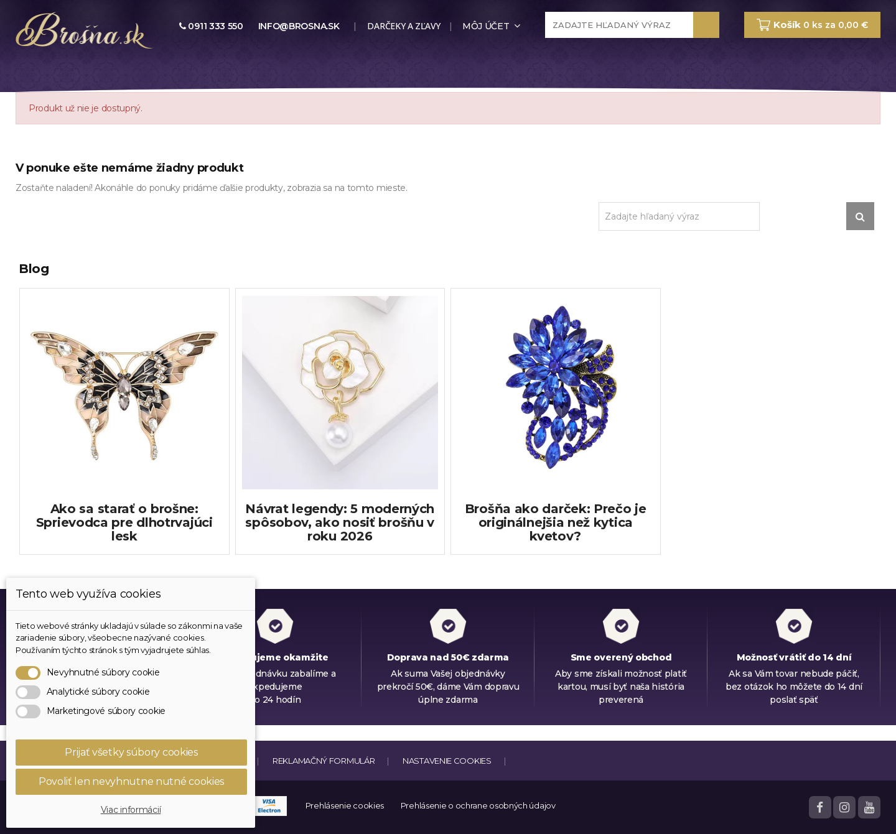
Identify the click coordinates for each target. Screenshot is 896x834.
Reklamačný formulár (324, 761)
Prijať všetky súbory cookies (131, 752)
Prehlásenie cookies (345, 805)
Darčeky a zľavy (403, 26)
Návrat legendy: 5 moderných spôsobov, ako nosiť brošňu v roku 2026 (339, 522)
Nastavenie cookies (447, 761)
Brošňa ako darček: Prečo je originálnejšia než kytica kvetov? (555, 522)
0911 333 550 (211, 26)
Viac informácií (131, 809)
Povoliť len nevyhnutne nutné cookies (131, 781)
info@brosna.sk (299, 26)
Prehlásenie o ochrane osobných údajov (478, 805)
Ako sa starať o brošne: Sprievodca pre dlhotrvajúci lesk (124, 522)
